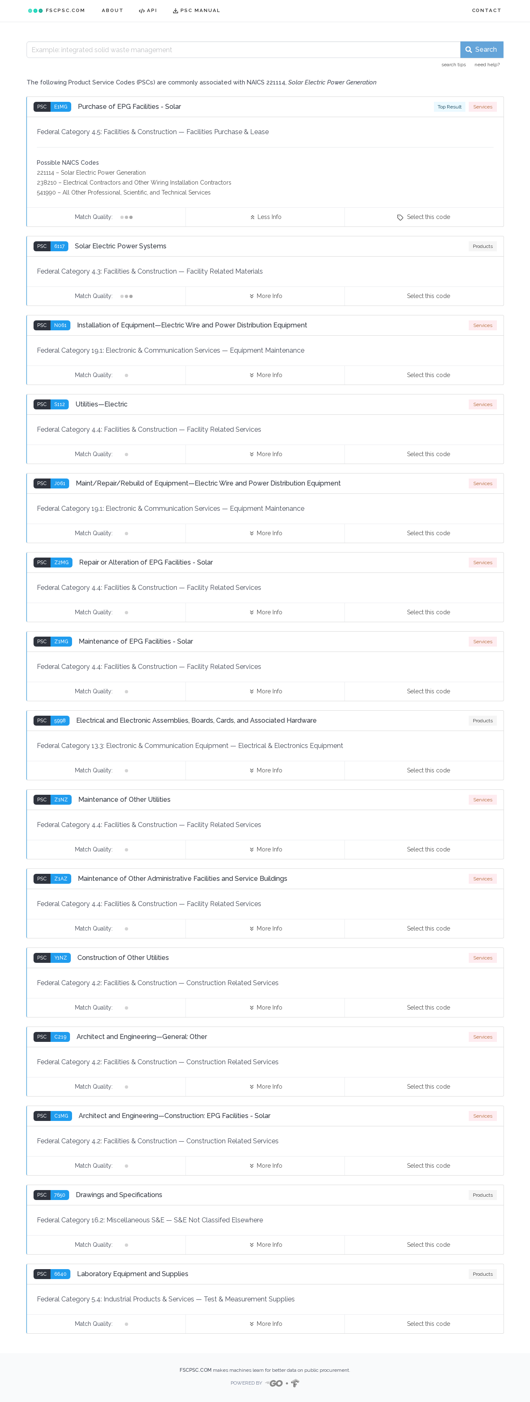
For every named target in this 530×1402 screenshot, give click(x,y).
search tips (453, 64)
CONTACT (487, 10)
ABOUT (113, 10)
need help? (487, 64)
